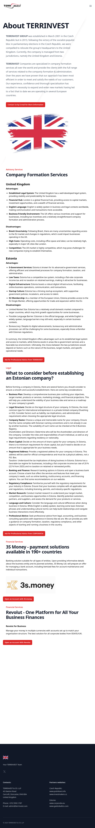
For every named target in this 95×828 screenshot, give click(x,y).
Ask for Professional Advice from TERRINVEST (24, 360)
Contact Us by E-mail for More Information (25, 104)
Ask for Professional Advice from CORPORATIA (24, 533)
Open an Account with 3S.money (18, 599)
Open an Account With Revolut (17, 642)
